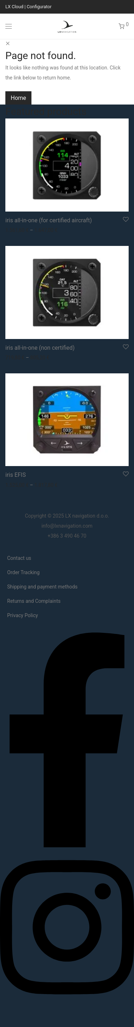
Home (18, 98)
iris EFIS (15, 474)
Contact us (19, 558)
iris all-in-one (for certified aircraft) (48, 220)
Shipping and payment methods (42, 587)
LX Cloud (14, 6)
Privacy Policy (22, 615)
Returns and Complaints (33, 601)
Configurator (39, 6)
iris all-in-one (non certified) (40, 347)
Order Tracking (23, 572)
